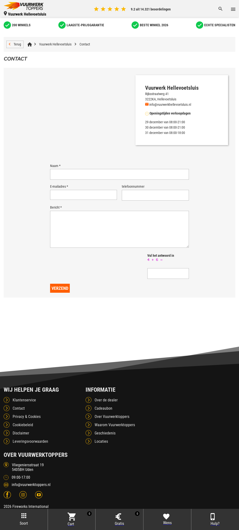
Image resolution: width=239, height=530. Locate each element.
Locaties (101, 448)
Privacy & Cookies (27, 423)
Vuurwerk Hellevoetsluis (55, 44)
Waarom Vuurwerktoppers (115, 431)
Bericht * (56, 207)
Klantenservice (24, 407)
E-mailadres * (59, 186)
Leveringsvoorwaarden (30, 448)
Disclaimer (21, 440)
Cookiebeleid (23, 431)
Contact (85, 44)
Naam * (55, 166)
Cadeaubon (103, 415)
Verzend (60, 295)
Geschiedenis (105, 440)
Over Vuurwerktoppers (112, 423)
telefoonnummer (133, 186)
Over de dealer (106, 407)
